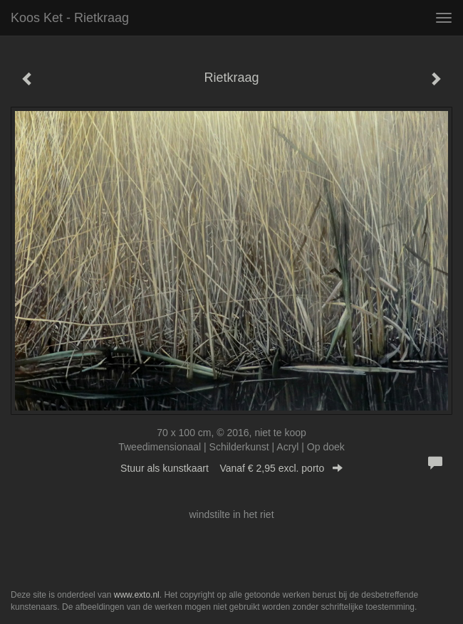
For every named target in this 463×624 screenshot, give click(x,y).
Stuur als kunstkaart (231, 468)
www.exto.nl (137, 595)
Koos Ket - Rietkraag (70, 18)
